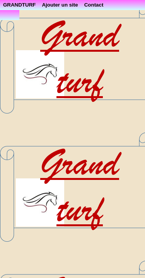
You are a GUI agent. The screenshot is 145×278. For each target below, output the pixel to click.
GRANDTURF (19, 5)
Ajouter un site (60, 5)
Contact (94, 5)
